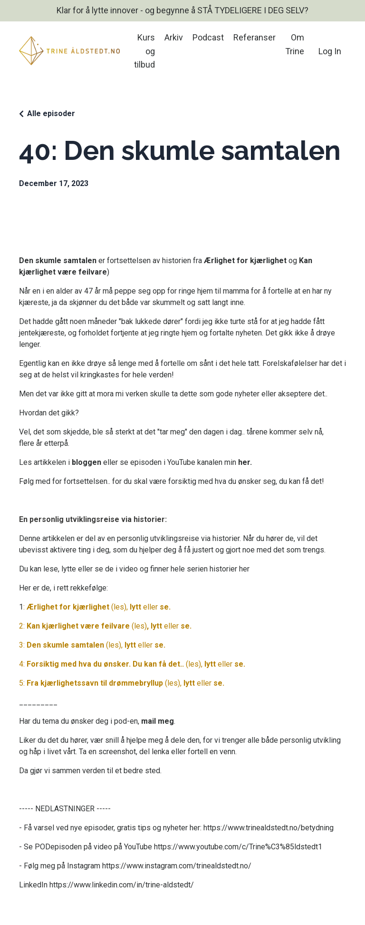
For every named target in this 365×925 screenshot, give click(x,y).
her (244, 462)
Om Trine (294, 44)
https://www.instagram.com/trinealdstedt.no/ (176, 865)
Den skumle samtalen (65, 644)
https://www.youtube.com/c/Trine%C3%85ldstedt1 (238, 846)
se (164, 606)
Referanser (254, 37)
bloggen (86, 462)
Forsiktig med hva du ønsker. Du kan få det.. (105, 664)
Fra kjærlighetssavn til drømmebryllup (95, 683)
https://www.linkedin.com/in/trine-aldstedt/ (121, 884)
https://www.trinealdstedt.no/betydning (268, 827)
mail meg (157, 721)
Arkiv (173, 37)
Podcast (208, 37)
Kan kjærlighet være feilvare (78, 625)
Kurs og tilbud (144, 51)
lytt (135, 606)
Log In (329, 51)
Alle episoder (51, 113)
